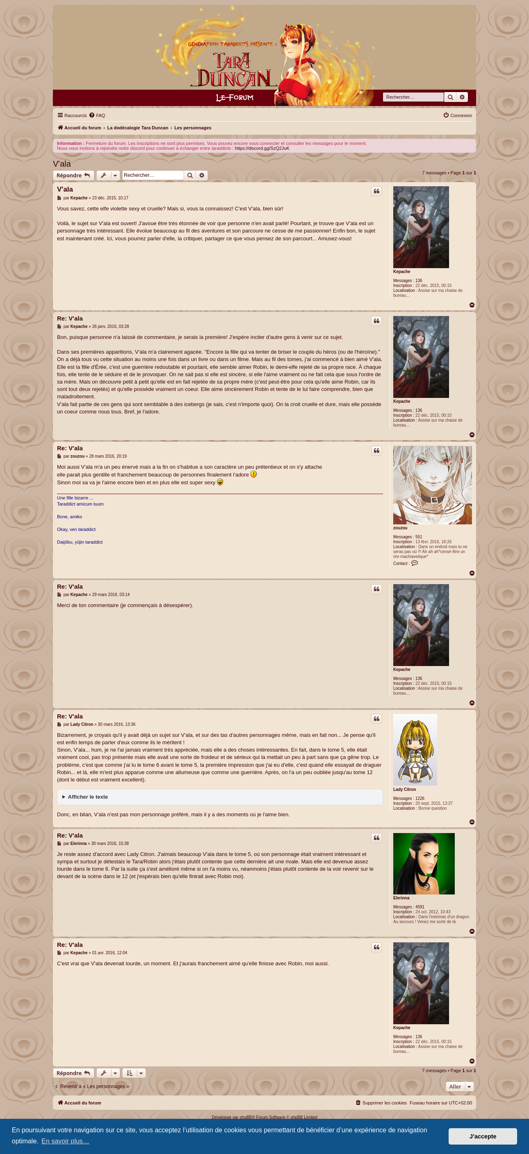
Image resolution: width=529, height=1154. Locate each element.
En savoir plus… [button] (65, 1141)
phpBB (245, 1117)
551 (418, 537)
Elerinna (401, 898)
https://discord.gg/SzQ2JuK (262, 148)
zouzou (400, 528)
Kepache (401, 271)
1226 (419, 798)
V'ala (62, 163)
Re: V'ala (70, 318)
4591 (419, 907)
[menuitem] (97, 115)
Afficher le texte (88, 797)
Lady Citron (404, 789)
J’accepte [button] (483, 1136)
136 (418, 280)
